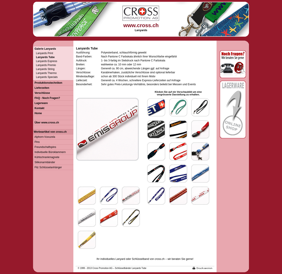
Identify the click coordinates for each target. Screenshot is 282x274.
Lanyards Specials (45, 77)
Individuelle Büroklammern (49, 152)
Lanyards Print (43, 53)
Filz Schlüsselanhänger (47, 167)
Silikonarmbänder (44, 162)
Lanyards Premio (44, 65)
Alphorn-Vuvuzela (44, 136)
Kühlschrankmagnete (46, 157)
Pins (36, 142)
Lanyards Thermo (45, 73)
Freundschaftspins (44, 147)
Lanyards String (43, 69)
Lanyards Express (45, 61)
